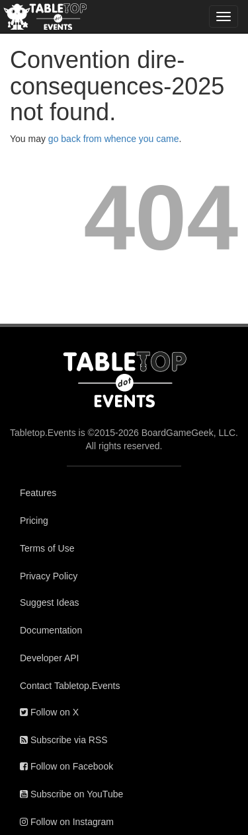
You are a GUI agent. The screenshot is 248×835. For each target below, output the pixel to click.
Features (38, 493)
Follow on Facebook (66, 766)
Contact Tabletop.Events (70, 685)
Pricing (34, 520)
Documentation (51, 630)
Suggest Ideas (49, 602)
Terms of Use (47, 548)
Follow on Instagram (67, 822)
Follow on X (49, 712)
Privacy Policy (48, 576)
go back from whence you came (113, 138)
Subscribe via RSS (64, 740)
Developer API (49, 658)
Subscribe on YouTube (71, 794)
